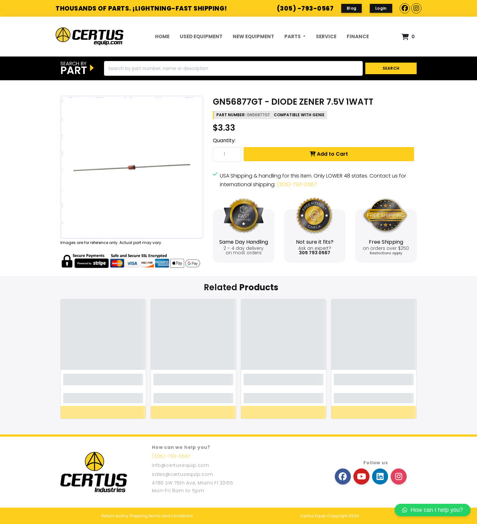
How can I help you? (432, 510)
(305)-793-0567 (297, 184)
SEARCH (391, 68)
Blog (351, 8)
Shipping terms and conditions (161, 516)
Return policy (114, 516)
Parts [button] (293, 36)
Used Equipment (201, 36)
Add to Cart (329, 154)
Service (326, 36)
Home (162, 36)
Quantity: (224, 140)
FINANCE (358, 36)
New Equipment (253, 36)
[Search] (233, 68)
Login (381, 8)
